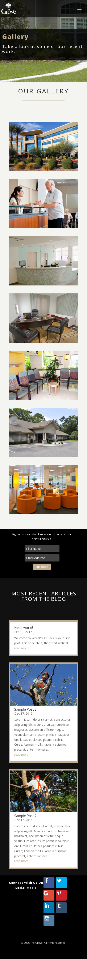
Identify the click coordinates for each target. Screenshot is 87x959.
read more (21, 648)
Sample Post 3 (25, 709)
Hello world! (23, 627)
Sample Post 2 (25, 815)
